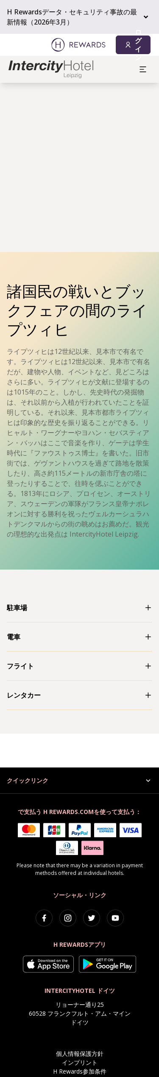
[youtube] (115, 918)
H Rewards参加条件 (79, 1071)
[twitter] (91, 918)
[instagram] (67, 918)
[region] (79, 167)
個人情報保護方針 (79, 1054)
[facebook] (44, 918)
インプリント (80, 1062)
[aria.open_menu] (143, 69)
